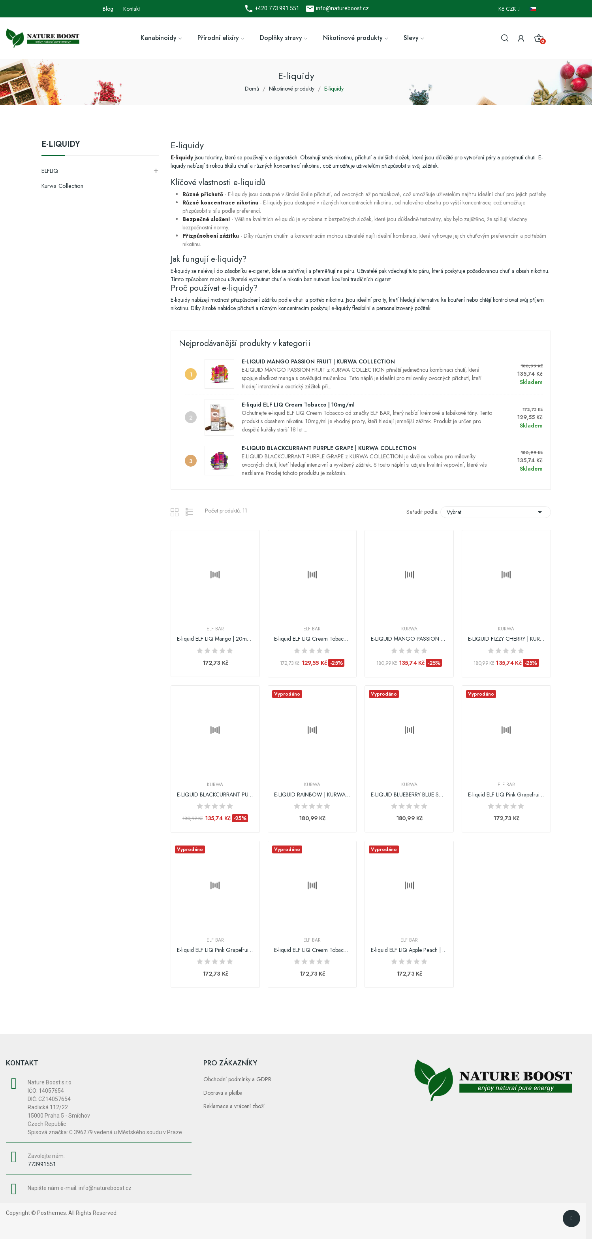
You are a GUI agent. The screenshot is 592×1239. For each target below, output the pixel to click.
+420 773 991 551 (276, 8)
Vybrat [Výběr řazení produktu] (496, 512)
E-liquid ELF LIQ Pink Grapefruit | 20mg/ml (506, 794)
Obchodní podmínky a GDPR (237, 1079)
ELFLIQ (49, 170)
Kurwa (409, 628)
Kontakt (131, 9)
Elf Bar (215, 628)
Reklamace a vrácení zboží (234, 1106)
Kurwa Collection (62, 186)
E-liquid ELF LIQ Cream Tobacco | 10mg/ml (298, 405)
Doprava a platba (222, 1093)
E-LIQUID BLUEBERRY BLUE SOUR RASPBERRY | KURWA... (409, 794)
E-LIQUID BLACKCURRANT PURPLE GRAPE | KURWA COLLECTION (329, 448)
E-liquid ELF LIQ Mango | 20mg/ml (215, 639)
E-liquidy (60, 145)
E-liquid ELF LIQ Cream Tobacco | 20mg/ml (312, 950)
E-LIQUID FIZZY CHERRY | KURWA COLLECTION (506, 639)
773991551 (42, 1164)
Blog (108, 9)
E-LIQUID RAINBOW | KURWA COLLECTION (312, 794)
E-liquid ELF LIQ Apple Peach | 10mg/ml (409, 950)
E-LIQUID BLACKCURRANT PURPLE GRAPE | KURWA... (215, 794)
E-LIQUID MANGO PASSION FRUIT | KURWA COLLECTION (318, 361)
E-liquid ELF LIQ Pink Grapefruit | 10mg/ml (215, 950)
